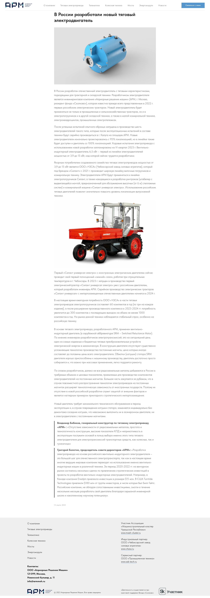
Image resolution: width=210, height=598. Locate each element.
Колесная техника (36, 543)
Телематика (94, 5)
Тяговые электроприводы (72, 5)
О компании (33, 525)
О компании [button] (49, 5)
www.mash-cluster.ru (131, 535)
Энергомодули (146, 5)
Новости (162, 5)
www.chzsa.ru (127, 551)
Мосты (131, 5)
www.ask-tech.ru (129, 563)
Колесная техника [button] (113, 5)
